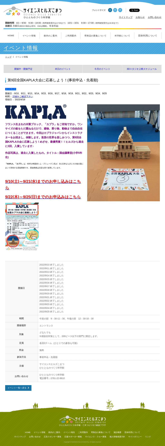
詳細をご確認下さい (23, 96)
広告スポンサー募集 (52, 437)
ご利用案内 (70, 35)
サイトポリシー (135, 437)
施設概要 (117, 432)
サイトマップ (125, 17)
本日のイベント (63, 69)
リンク (148, 437)
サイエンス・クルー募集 (95, 437)
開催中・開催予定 (23, 69)
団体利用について (147, 35)
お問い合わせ (154, 17)
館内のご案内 (50, 35)
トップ (8, 57)
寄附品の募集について (95, 35)
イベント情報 (29, 35)
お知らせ (140, 17)
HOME (11, 35)
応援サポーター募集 (73, 437)
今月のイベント (102, 69)
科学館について (122, 35)
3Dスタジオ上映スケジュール (142, 69)
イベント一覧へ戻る (17, 388)
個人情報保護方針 (117, 437)
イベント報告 (69, 432)
